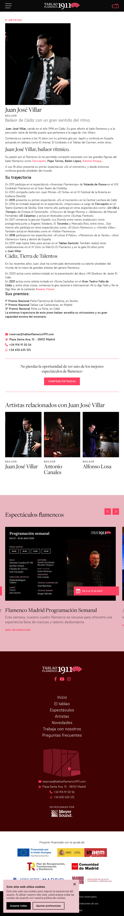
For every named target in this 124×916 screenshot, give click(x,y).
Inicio (62, 697)
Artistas (62, 716)
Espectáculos (62, 710)
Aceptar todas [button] (18, 905)
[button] (116, 511)
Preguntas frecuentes (62, 735)
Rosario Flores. (45, 289)
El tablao (62, 703)
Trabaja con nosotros (62, 728)
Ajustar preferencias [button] (48, 905)
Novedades (62, 722)
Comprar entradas (62, 381)
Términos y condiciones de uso (81, 903)
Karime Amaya (92, 161)
